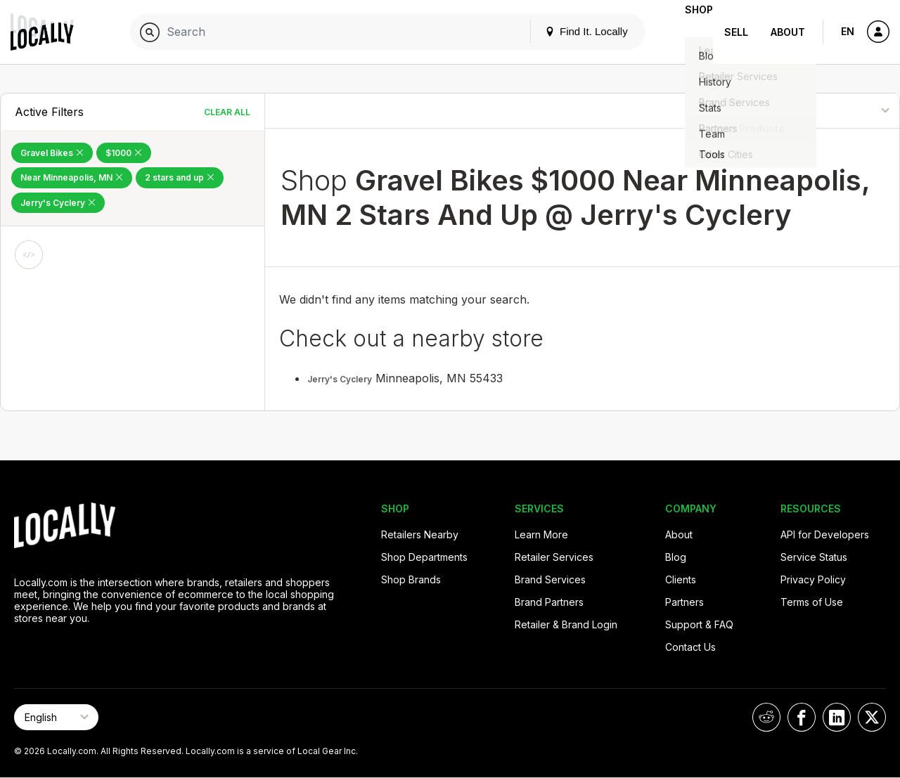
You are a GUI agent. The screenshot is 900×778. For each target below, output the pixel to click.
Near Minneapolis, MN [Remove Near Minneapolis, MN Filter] (71, 177)
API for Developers (824, 534)
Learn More (541, 534)
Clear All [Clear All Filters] (227, 112)
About (788, 32)
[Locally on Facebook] (802, 717)
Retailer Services (554, 557)
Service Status (813, 557)
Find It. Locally (563, 31)
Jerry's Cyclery (339, 379)
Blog (675, 557)
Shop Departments (424, 557)
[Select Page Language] (56, 717)
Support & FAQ (699, 624)
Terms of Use (811, 602)
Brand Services (550, 579)
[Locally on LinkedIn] (837, 717)
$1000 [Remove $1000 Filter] (123, 153)
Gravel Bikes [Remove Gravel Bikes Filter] (52, 153)
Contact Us (690, 647)
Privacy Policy (813, 579)
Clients (680, 579)
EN (847, 31)
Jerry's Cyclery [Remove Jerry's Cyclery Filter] (58, 202)
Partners (684, 602)
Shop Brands (411, 579)
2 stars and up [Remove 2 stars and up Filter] (179, 177)
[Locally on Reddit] (766, 717)
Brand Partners (549, 602)
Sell (736, 32)
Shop (688, 32)
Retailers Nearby (419, 534)
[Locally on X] (872, 717)
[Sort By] (829, 110)
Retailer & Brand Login (566, 624)
